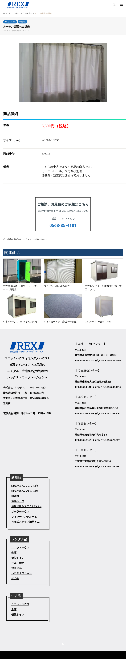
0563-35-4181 (63, 225)
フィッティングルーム (24, 516)
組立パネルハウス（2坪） (26, 485)
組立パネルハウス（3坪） (26, 491)
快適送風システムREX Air (26, 506)
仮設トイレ (17, 557)
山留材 (15, 496)
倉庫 (13, 552)
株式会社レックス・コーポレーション (30, 239)
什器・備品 (17, 563)
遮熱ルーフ (17, 501)
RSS (63, 644)
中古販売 (22, 22)
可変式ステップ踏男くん (25, 521)
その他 (15, 578)
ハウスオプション (21, 573)
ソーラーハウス (20, 511)
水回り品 (16, 568)
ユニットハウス (10, 22)
